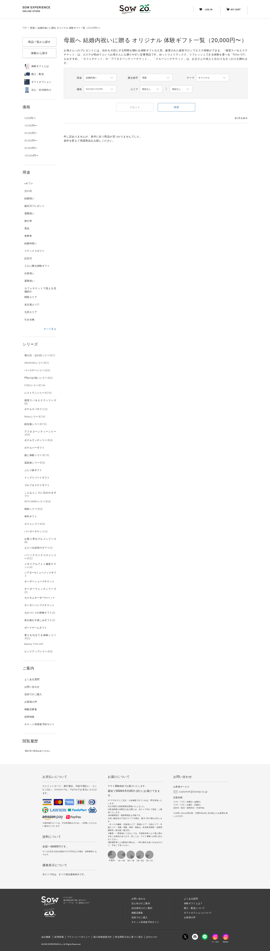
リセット (135, 107)
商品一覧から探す (39, 42)
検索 (176, 107)
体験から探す (39, 53)
